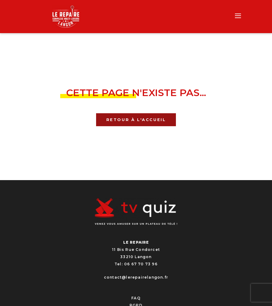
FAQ (136, 298)
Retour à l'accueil (136, 119)
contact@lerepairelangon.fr (136, 277)
